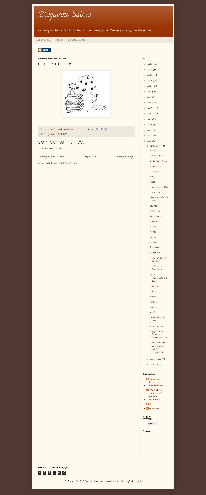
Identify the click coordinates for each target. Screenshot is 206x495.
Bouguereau (156, 216)
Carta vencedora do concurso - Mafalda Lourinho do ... (158, 347)
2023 (150, 70)
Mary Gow (155, 192)
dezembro (156, 146)
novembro (156, 359)
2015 (150, 108)
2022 (150, 75)
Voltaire (153, 312)
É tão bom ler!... (158, 151)
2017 (149, 97)
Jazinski (154, 206)
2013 (149, 119)
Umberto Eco (157, 326)
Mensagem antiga (125, 157)
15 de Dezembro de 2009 (158, 278)
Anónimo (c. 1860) (159, 187)
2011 (149, 130)
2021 (150, 81)
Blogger (138, 481)
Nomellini (154, 221)
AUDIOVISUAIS (77, 40)
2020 (150, 86)
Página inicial (43, 40)
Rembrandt (155, 166)
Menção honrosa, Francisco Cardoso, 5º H (159, 334)
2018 (149, 92)
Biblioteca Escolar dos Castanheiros (156, 382)
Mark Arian (155, 211)
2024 (150, 64)
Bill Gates (155, 248)
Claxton (153, 242)
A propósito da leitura (56, 134)
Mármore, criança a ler (159, 199)
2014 (150, 114)
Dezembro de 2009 (157, 319)
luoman (109, 481)
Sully (152, 177)
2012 (150, 125)
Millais (152, 182)
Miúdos (153, 291)
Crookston (155, 172)
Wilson (153, 227)
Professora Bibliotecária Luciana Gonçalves (155, 395)
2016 (149, 103)
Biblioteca (155, 253)
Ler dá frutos (157, 156)
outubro (154, 365)
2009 (149, 141)
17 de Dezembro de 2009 (159, 259)
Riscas (59, 40)
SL (150, 404)
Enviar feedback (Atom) (64, 163)
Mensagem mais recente (52, 157)
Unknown (154, 408)
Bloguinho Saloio (64, 15)
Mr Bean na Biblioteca (156, 268)
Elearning (154, 286)
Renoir (153, 232)
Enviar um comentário (53, 149)
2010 (149, 136)
